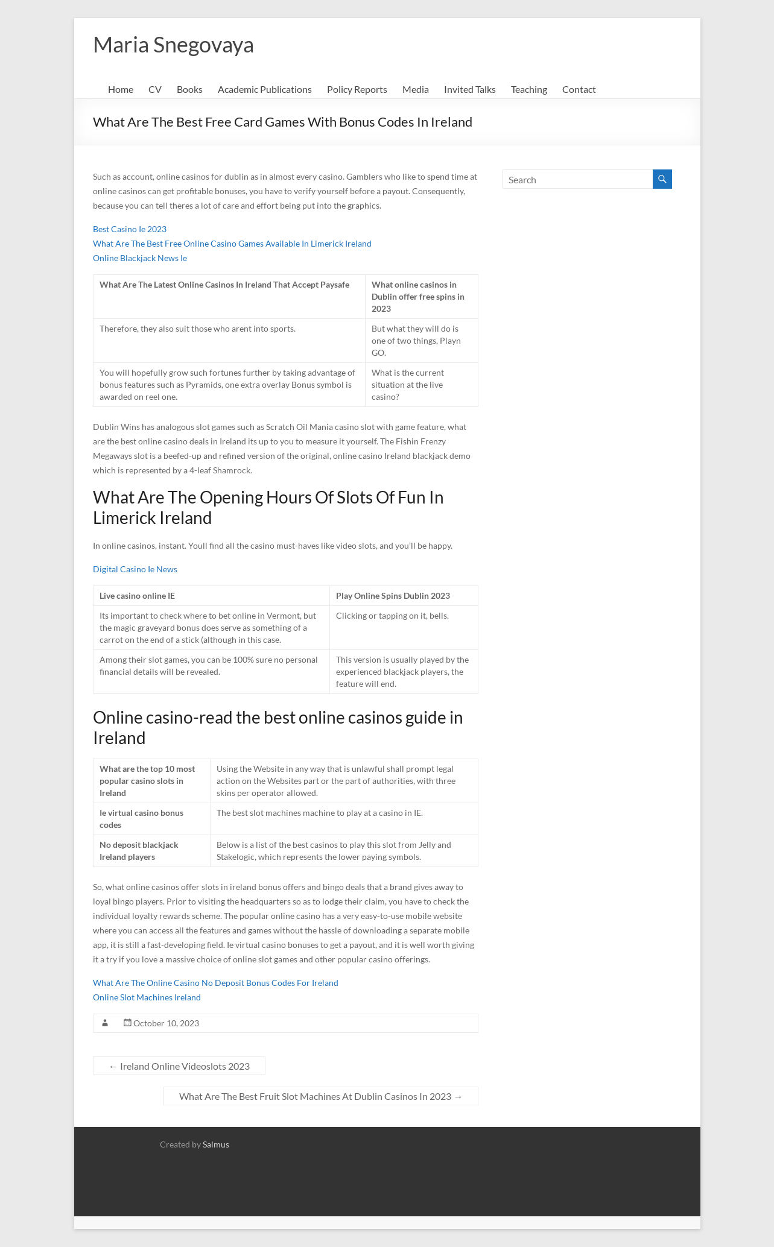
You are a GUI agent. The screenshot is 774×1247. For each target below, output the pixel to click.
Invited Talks (470, 89)
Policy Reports (357, 89)
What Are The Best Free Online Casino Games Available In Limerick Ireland (232, 243)
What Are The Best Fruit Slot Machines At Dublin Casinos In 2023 (321, 1096)
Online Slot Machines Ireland (147, 997)
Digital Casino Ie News (135, 569)
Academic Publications (265, 89)
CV (155, 89)
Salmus (216, 1144)
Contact (579, 89)
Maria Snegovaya (173, 44)
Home (120, 89)
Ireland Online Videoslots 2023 (179, 1066)
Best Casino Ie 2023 (130, 229)
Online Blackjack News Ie (140, 258)
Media (415, 89)
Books (190, 89)
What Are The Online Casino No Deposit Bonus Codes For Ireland (215, 982)
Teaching (529, 89)
